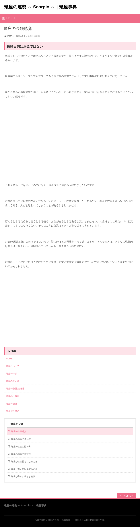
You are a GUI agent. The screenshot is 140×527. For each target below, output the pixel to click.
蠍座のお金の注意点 (21, 454)
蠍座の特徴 (12, 373)
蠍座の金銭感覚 (18, 431)
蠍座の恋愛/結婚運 (15, 388)
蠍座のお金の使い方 (21, 439)
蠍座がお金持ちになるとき (24, 461)
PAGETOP (128, 496)
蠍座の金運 (19, 36)
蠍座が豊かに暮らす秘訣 (23, 476)
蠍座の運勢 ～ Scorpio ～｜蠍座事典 (40, 6)
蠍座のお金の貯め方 (21, 446)
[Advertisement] (70, 142)
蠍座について (13, 366)
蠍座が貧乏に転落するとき (24, 469)
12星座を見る (12, 411)
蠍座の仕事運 (12, 396)
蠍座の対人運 (13, 381)
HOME (9, 36)
